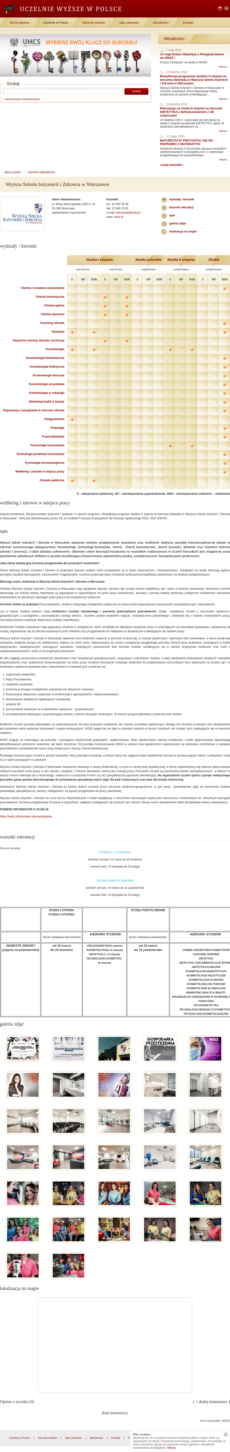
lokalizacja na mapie (182, 231)
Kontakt (188, 22)
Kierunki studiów (94, 22)
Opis (172, 215)
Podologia (57, 428)
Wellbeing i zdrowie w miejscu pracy (39, 471)
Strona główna (19, 22)
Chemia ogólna (54, 305)
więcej (222, 66)
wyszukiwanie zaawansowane (22, 99)
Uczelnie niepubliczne (41, 172)
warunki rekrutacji (181, 207)
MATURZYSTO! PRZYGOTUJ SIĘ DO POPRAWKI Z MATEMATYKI (186, 142)
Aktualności (160, 22)
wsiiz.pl (119, 217)
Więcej (171, 1447)
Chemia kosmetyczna (49, 296)
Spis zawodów (129, 22)
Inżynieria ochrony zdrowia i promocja (38, 340)
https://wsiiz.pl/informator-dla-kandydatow (26, 816)
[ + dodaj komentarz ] (211, 1401)
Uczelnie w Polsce (55, 22)
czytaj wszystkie (171, 165)
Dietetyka (58, 331)
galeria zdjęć (177, 223)
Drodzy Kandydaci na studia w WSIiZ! (184, 62)
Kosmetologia (55, 349)
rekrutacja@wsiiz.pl (128, 212)
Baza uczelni (13, 172)
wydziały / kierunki (181, 199)
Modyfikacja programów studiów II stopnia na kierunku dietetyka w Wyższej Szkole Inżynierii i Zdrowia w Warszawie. (194, 79)
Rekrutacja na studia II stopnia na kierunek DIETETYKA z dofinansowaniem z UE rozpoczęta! (191, 112)
